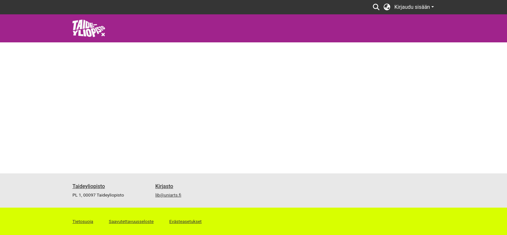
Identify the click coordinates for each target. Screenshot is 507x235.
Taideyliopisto (88, 186)
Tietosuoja (82, 221)
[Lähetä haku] (376, 7)
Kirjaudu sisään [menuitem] (412, 7)
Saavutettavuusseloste (131, 221)
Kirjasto (164, 186)
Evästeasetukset (185, 221)
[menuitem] (387, 7)
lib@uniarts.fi (168, 195)
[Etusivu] (88, 27)
